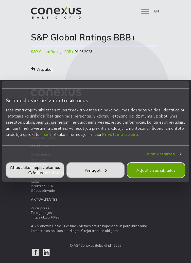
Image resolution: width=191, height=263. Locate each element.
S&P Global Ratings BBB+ (52, 51)
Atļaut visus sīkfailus (156, 170)
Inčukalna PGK (42, 186)
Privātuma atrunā (120, 134)
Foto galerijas (41, 213)
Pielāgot (96, 170)
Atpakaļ (42, 69)
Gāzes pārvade (43, 190)
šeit (47, 134)
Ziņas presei (40, 208)
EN (156, 11)
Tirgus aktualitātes (45, 217)
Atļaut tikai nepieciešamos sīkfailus (35, 170)
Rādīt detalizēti (160, 154)
